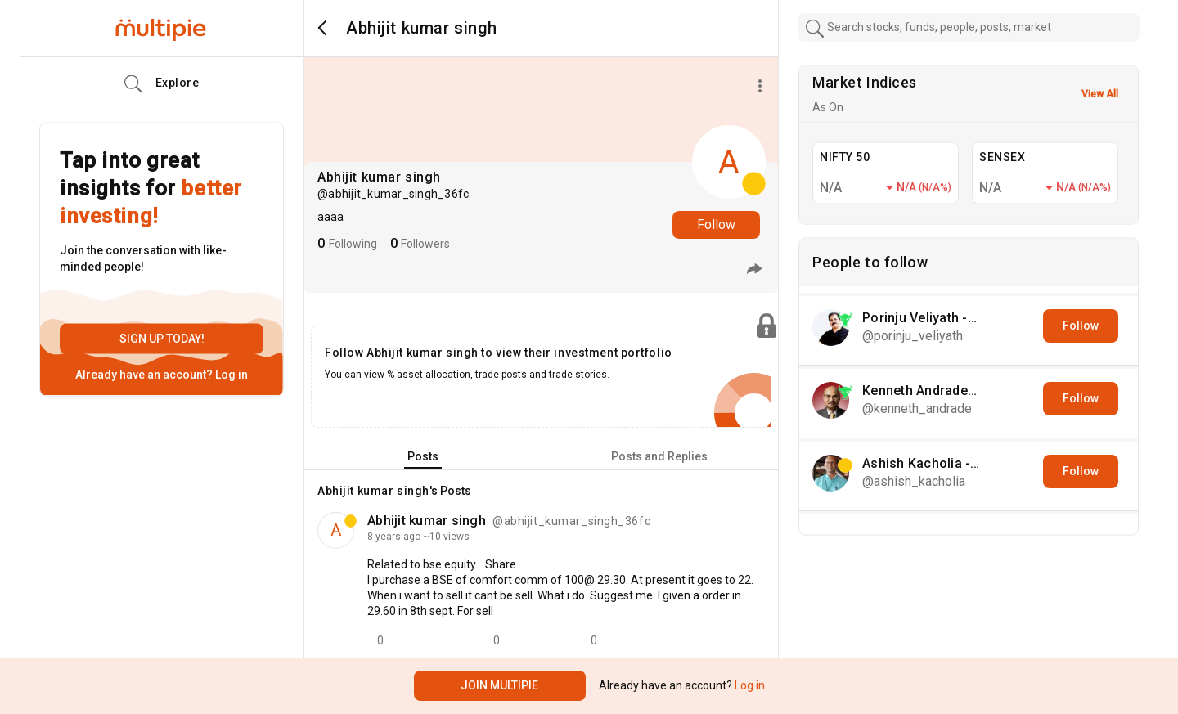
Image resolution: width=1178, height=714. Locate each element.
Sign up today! (162, 338)
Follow (716, 224)
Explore (162, 84)
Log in (230, 374)
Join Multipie (499, 685)
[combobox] (969, 27)
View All (1099, 94)
